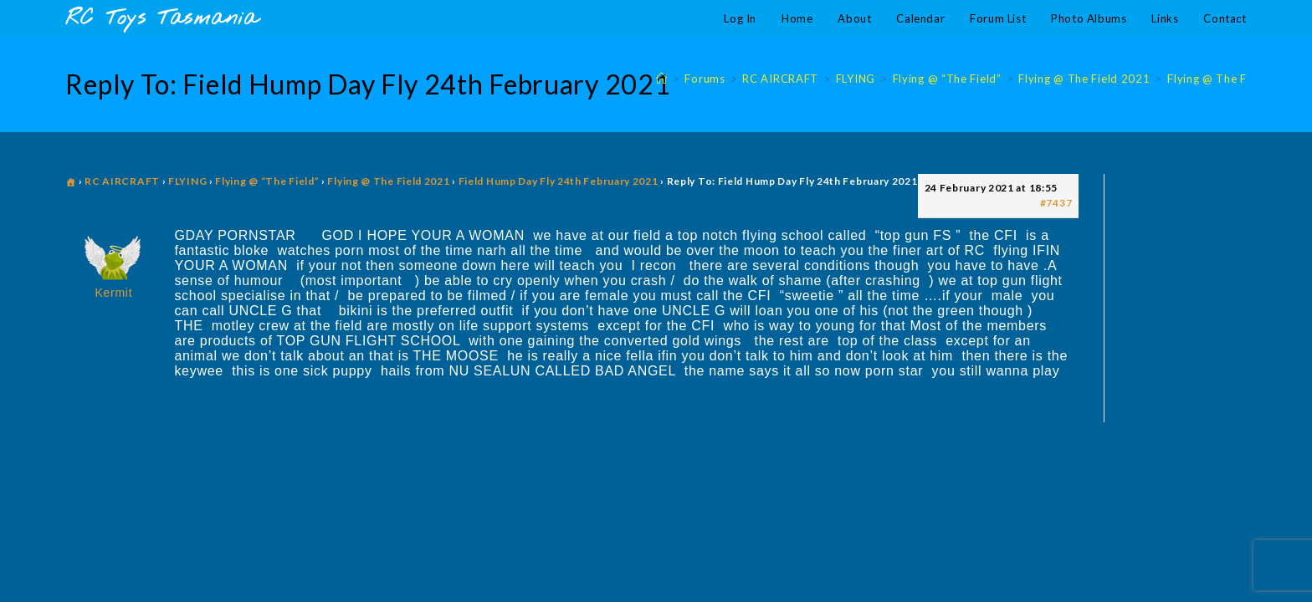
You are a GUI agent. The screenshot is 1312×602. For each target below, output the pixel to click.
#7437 (1056, 202)
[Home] (662, 78)
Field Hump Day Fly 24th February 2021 (559, 181)
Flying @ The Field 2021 (1233, 78)
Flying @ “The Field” (267, 181)
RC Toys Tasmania (161, 19)
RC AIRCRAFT (122, 181)
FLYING (187, 181)
